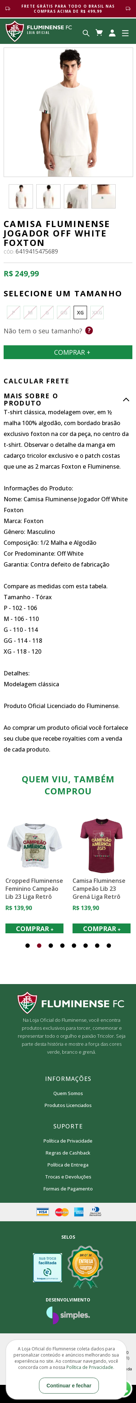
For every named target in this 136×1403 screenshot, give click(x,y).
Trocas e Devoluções (68, 1176)
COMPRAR (59, 928)
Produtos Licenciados (68, 1105)
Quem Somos (68, 1093)
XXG (97, 312)
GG (63, 312)
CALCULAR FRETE (37, 380)
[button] (27, 945)
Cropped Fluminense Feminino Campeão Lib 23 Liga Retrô (59, 888)
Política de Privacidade (68, 1140)
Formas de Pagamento (68, 1188)
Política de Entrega (68, 1164)
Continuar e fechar (68, 1385)
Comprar (68, 352)
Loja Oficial (38, 31)
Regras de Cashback (68, 1152)
